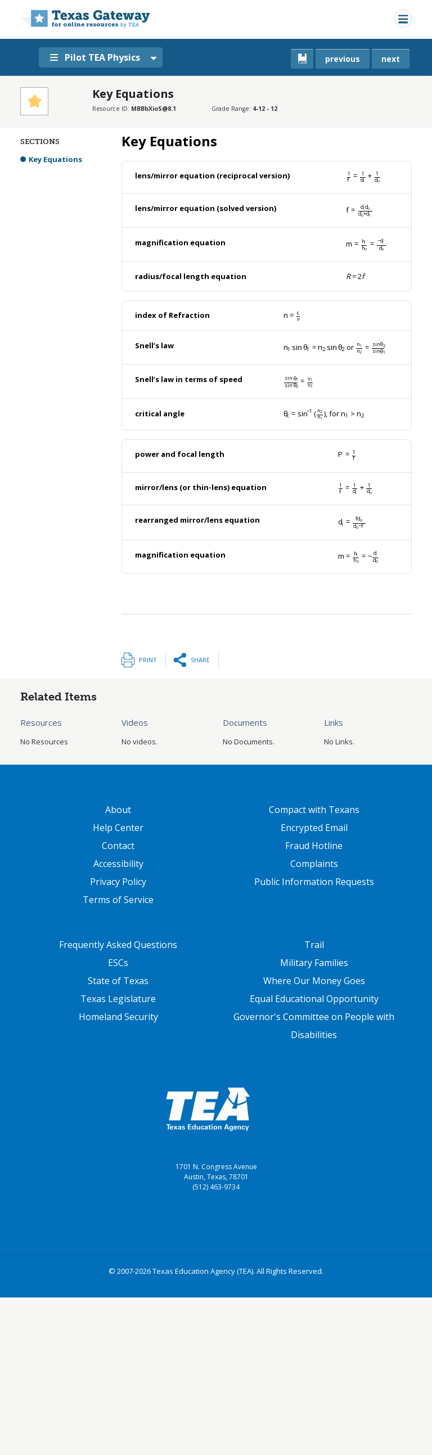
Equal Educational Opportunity (314, 999)
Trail (314, 944)
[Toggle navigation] (403, 18)
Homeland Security (118, 1017)
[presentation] (363, 175)
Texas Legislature (118, 999)
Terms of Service (118, 899)
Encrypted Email (314, 827)
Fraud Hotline (314, 845)
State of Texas (118, 981)
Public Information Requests (314, 881)
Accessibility (118, 863)
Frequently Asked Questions (118, 944)
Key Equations (55, 159)
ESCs (118, 962)
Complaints (314, 863)
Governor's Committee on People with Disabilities (313, 1026)
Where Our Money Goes (314, 981)
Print (148, 659)
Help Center (118, 827)
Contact (118, 845)
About (118, 809)
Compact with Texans (314, 809)
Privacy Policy (118, 881)
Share (200, 659)
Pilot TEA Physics (95, 57)
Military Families (314, 962)
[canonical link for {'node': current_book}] (302, 59)
